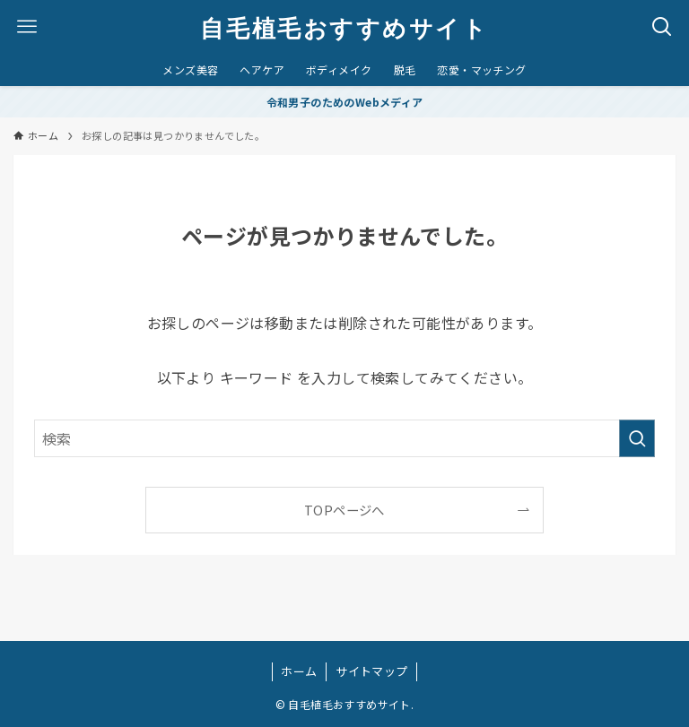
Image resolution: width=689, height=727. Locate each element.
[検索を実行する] (637, 438)
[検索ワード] (344, 438)
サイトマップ (371, 670)
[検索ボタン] (662, 27)
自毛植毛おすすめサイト (344, 27)
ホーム (299, 670)
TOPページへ (344, 509)
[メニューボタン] (27, 27)
